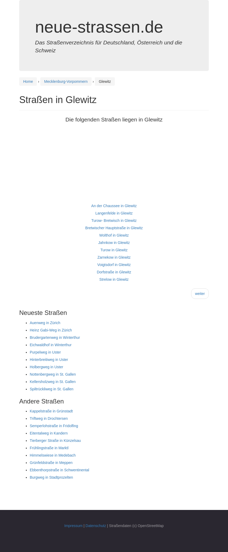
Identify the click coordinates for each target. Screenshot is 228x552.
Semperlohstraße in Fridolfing (54, 426)
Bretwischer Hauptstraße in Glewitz (114, 228)
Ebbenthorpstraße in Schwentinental (59, 470)
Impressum (73, 526)
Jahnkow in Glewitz (114, 243)
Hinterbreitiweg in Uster (49, 359)
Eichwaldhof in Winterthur (51, 345)
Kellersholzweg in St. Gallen (53, 382)
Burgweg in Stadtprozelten (51, 477)
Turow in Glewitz (114, 250)
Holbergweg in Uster (46, 367)
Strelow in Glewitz (113, 279)
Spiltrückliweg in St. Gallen (51, 389)
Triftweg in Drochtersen (49, 418)
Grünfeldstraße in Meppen (51, 463)
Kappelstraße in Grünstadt (51, 411)
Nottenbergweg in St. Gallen (53, 374)
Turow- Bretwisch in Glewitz (114, 220)
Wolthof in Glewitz (114, 235)
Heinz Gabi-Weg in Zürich (51, 330)
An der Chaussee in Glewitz (114, 206)
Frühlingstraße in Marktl (49, 448)
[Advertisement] (114, 165)
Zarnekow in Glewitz (114, 257)
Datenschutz (96, 526)
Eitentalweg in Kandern (49, 433)
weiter (200, 294)
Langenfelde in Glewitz (114, 213)
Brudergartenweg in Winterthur (55, 337)
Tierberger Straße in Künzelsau (55, 440)
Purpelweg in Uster (45, 352)
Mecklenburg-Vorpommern (66, 81)
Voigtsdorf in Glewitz (114, 265)
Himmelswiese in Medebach (53, 455)
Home (28, 81)
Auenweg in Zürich (45, 323)
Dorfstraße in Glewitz (114, 272)
